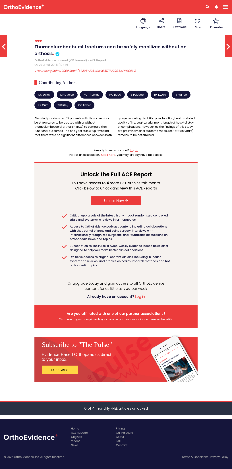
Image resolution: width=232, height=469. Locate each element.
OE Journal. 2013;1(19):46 (51, 65)
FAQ (118, 441)
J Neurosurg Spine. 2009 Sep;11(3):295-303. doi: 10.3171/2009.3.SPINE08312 (85, 71)
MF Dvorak (67, 95)
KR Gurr (43, 105)
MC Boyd (115, 95)
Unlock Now (116, 200)
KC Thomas (91, 95)
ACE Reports (79, 433)
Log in (134, 150)
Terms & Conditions (195, 457)
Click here (108, 155)
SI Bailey (62, 105)
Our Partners (124, 433)
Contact (122, 445)
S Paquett (137, 95)
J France (181, 95)
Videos (75, 441)
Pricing (120, 428)
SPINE (38, 41)
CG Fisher (84, 105)
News (74, 445)
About (120, 437)
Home (75, 428)
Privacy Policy (219, 457)
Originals (76, 437)
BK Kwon (160, 95)
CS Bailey (44, 95)
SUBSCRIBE (59, 370)
